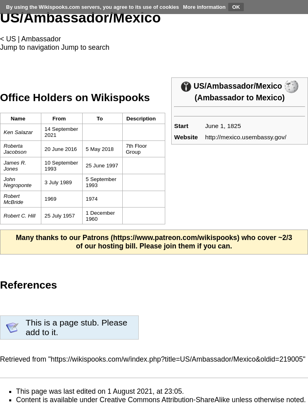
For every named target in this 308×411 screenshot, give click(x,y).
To (100, 119)
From (59, 119)
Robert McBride (13, 199)
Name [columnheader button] (18, 119)
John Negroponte (18, 182)
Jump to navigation (29, 47)
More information (204, 7)
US (11, 39)
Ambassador (41, 39)
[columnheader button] (61, 118)
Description (141, 119)
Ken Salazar (18, 132)
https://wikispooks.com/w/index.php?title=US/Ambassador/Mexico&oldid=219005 (177, 359)
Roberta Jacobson (15, 149)
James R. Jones (15, 166)
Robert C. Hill (19, 216)
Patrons (96, 238)
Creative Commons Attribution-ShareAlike (164, 400)
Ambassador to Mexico (239, 97)
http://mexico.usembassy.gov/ (245, 137)
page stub (78, 322)
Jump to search (85, 47)
